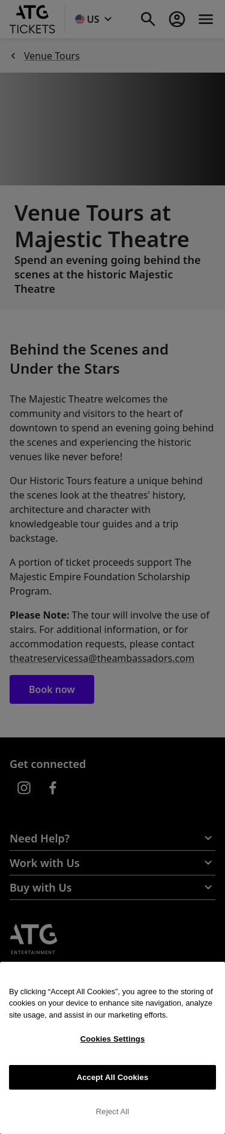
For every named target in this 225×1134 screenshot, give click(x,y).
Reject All (113, 1111)
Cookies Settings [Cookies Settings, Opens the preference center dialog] (112, 1038)
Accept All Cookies (113, 1077)
